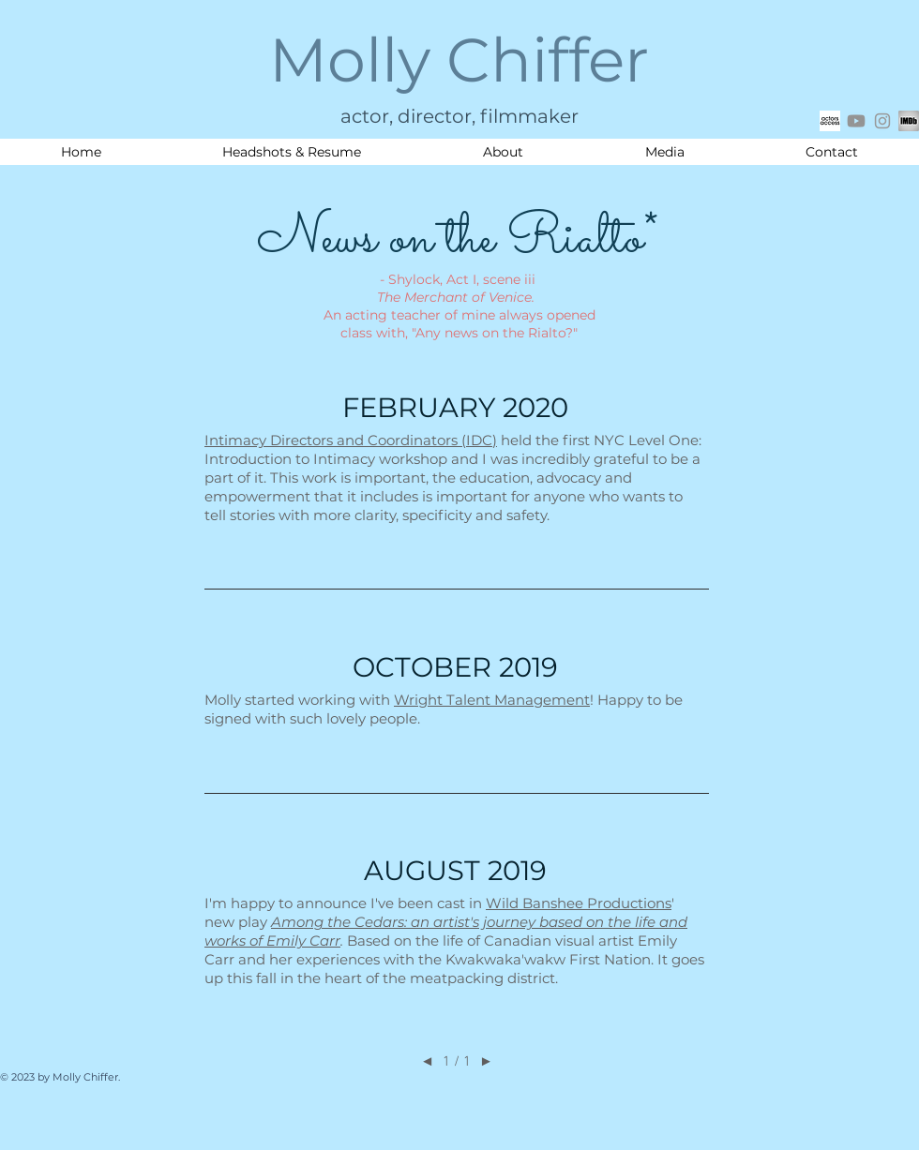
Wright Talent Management (492, 700)
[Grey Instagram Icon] (882, 121)
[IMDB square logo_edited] (908, 121)
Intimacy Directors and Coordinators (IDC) (350, 440)
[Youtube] (856, 121)
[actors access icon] (830, 121)
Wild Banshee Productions (578, 903)
